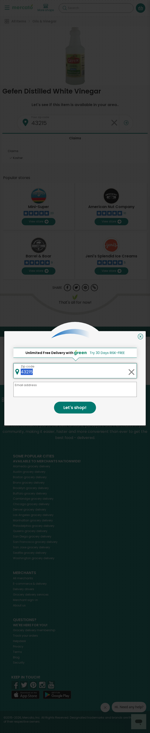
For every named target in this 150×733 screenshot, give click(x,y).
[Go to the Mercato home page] (22, 6)
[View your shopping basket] (140, 8)
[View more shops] (46, 8)
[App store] (25, 694)
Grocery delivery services (31, 594)
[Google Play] (57, 694)
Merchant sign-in (25, 600)
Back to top (75, 331)
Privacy (18, 646)
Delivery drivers (23, 589)
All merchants (23, 578)
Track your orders (25, 636)
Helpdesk (19, 641)
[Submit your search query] (64, 8)
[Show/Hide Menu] (7, 7)
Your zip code (40, 117)
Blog (16, 657)
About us (19, 605)
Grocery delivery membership (34, 630)
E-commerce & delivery (30, 584)
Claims (75, 138)
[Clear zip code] (114, 123)
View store (38, 221)
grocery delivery (31, 466)
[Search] (96, 8)
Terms (17, 652)
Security (19, 663)
